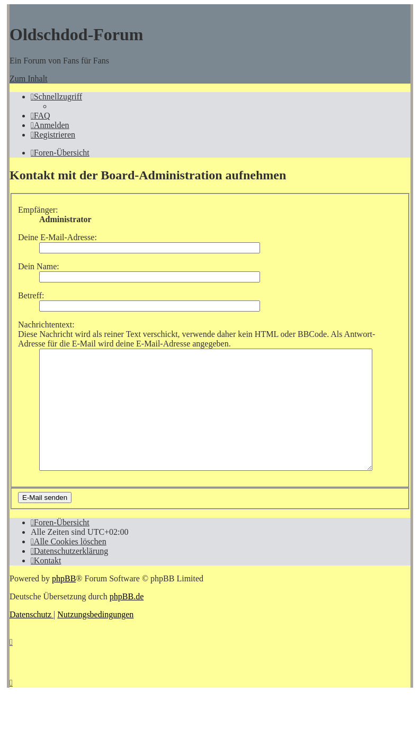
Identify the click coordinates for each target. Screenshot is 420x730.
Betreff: (31, 295)
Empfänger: (38, 209)
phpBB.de (127, 620)
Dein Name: (38, 266)
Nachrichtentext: (46, 324)
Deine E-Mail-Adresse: (57, 237)
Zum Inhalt (29, 78)
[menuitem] (40, 115)
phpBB (64, 602)
